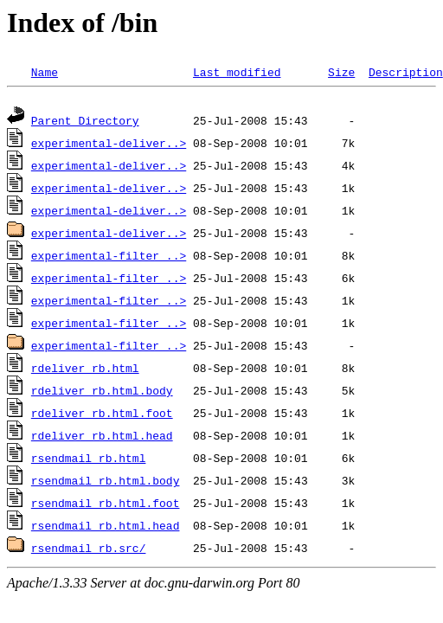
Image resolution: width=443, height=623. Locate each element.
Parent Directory (85, 123)
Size (341, 72)
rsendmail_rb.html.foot (105, 505)
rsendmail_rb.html (88, 460)
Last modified (236, 72)
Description (406, 72)
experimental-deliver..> (108, 145)
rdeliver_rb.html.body (102, 393)
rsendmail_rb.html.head (105, 528)
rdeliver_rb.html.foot (102, 415)
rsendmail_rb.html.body (105, 483)
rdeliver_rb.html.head (102, 438)
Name (44, 72)
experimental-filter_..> (108, 258)
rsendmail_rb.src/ (88, 550)
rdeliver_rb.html (85, 370)
